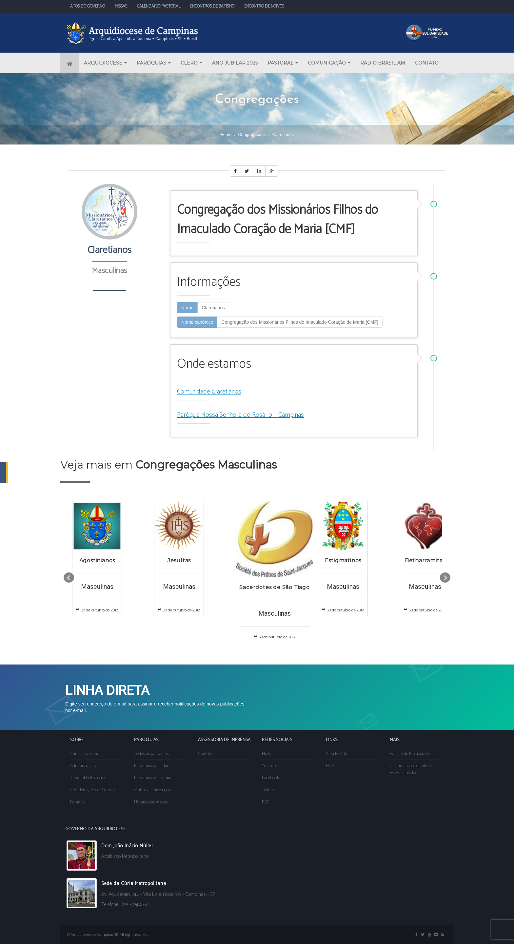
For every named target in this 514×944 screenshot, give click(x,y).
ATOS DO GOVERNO (87, 6)
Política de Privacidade (410, 754)
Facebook (270, 778)
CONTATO (427, 63)
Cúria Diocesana (84, 754)
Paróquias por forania (153, 778)
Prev (69, 577)
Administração (83, 766)
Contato (205, 754)
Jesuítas (179, 560)
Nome (187, 307)
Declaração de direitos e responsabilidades (411, 769)
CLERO (191, 63)
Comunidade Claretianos (209, 391)
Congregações (252, 134)
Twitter (268, 790)
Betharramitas (425, 560)
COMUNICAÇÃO (329, 63)
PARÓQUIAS (154, 63)
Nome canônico (197, 322)
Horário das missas (151, 802)
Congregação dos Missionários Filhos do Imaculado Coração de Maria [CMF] (299, 322)
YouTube (270, 766)
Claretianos (213, 307)
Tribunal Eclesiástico (88, 778)
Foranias (77, 802)
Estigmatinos (343, 560)
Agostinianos (97, 560)
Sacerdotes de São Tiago (274, 587)
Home (226, 134)
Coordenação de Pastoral (92, 790)
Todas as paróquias (151, 754)
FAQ (330, 766)
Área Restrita (337, 754)
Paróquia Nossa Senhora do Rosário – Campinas (240, 415)
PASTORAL (282, 63)
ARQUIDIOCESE (105, 63)
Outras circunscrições (153, 790)
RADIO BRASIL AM (382, 63)
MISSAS (121, 6)
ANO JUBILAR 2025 (235, 63)
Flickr (266, 754)
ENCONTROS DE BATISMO (212, 6)
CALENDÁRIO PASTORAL (158, 6)
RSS (265, 802)
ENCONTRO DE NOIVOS (264, 6)
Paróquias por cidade (152, 766)
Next (445, 577)
